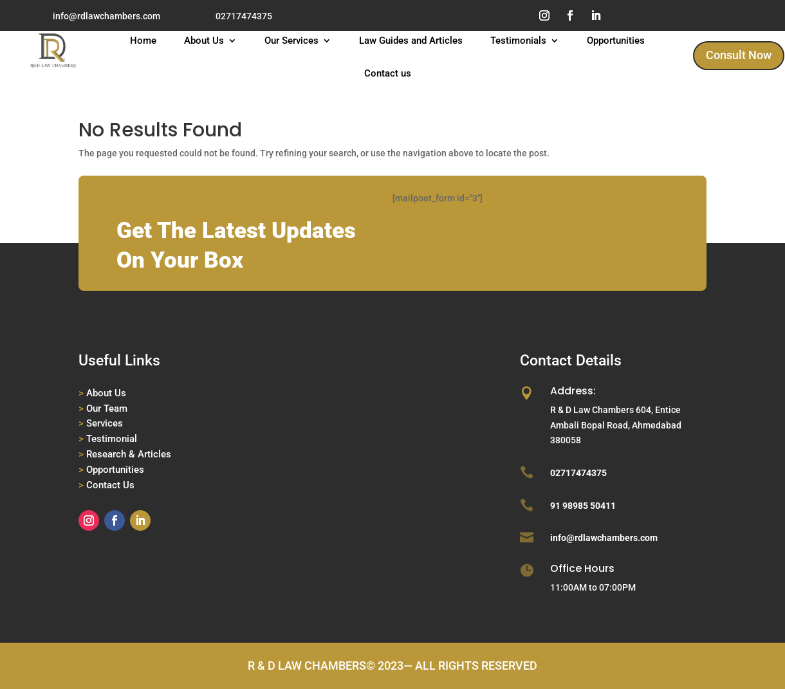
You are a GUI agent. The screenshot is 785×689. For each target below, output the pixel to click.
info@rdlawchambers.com (106, 16)
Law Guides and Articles (411, 41)
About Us (204, 41)
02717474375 (244, 16)
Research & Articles (128, 454)
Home (143, 41)
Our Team (106, 408)
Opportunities (616, 41)
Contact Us (110, 485)
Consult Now (738, 55)
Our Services (291, 41)
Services (104, 423)
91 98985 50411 (583, 506)
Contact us (387, 74)
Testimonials (518, 41)
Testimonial (111, 439)
